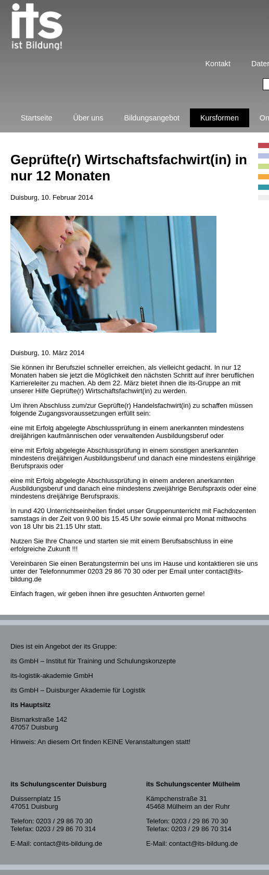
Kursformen (219, 118)
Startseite (36, 118)
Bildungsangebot (152, 118)
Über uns (88, 118)
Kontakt (218, 63)
